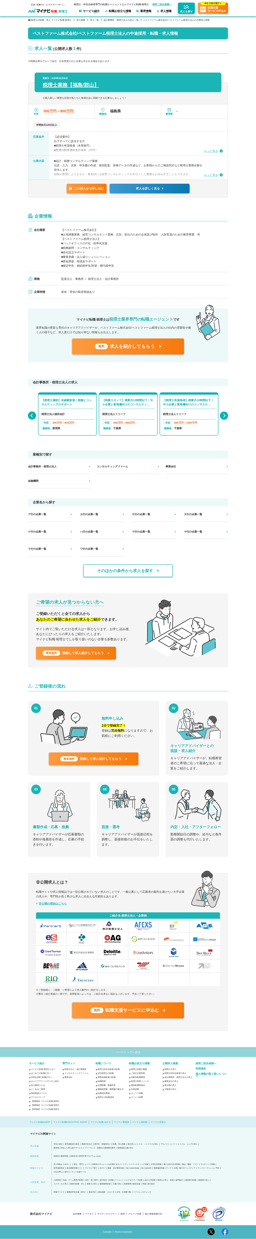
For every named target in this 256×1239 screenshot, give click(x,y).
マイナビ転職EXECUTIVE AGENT (70, 1122)
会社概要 (77, 1214)
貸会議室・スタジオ (106, 1192)
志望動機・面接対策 (107, 1085)
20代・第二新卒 (91, 1180)
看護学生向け (86, 1144)
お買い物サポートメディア (184, 1168)
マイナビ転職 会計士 (100, 1122)
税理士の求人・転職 (165, 1180)
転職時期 (102, 1081)
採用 (122, 1214)
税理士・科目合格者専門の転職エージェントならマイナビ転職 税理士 (111, 4)
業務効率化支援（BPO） (77, 1192)
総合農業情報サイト (75, 1168)
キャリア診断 (137, 1093)
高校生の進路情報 (61, 1156)
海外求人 (131, 1144)
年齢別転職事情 (138, 1077)
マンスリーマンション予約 (208, 1168)
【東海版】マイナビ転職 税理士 (45, 1109)
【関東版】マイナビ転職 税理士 (45, 1101)
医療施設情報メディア (163, 1168)
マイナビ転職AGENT (39, 1122)
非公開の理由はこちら (53, 903)
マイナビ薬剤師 (140, 1122)
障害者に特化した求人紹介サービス (68, 1148)
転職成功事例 (104, 1093)
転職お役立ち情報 (139, 1063)
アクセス (89, 1214)
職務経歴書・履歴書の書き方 (111, 1089)
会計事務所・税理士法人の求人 (178, 1077)
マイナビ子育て (91, 1168)
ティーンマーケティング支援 (136, 1164)
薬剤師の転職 (190, 1180)
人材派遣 (57, 1180)
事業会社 (68, 1077)
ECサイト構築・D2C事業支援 (112, 1168)
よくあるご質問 (38, 1089)
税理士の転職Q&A (106, 1097)
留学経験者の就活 (72, 1144)
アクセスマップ (38, 1097)
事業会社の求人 (171, 1081)
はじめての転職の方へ (41, 1073)
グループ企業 (134, 1214)
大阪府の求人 (170, 1089)
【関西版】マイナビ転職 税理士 (45, 1105)
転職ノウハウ (103, 1063)
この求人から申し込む (86, 188)
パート (174, 1144)
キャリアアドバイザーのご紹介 (45, 1081)
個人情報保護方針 (153, 1214)
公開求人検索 (170, 1063)
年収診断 (135, 1089)
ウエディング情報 (207, 1164)
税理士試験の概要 (139, 1069)
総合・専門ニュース (82, 1164)
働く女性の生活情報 (172, 1164)
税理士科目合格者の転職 (109, 1069)
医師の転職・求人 (77, 1184)
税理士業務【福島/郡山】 (71, 85)
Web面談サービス (39, 1093)
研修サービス (59, 1192)
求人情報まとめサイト (63, 1164)
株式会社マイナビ (41, 1213)
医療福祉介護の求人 (125, 1148)
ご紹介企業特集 (138, 1073)
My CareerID (146, 1168)
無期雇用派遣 (105, 1184)
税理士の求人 (170, 1069)
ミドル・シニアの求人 (189, 1144)
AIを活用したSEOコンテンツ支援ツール (70, 1172)
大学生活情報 (156, 1164)
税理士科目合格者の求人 (175, 1073)
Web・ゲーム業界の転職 (73, 1180)
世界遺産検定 (59, 1168)
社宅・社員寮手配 (124, 1192)
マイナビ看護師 (121, 1122)
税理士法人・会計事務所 (75, 1069)
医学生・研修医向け (102, 1144)
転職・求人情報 (119, 1144)
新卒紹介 (103, 1180)
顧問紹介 (179, 1180)
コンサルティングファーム (76, 1073)
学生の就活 (58, 1144)
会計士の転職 (149, 1180)
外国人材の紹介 (148, 1184)
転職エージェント (116, 1180)
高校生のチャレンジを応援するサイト (107, 1164)
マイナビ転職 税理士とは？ (43, 1069)
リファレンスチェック (142, 1192)
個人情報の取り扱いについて (211, 1075)
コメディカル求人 (61, 1184)
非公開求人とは (38, 1085)
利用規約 (201, 1068)
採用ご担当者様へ (162, 4)
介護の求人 (117, 1184)
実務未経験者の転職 (107, 1077)
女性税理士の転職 (106, 1073)
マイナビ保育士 (158, 1122)
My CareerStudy (132, 1168)
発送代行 (92, 1192)
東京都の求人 (170, 1085)
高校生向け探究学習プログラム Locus (85, 1156)
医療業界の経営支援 (132, 1184)
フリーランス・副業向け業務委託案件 (100, 1148)
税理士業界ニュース (140, 1081)
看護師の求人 (203, 1180)
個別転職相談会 (138, 1085)
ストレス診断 (137, 1097)
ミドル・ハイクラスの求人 (148, 1144)
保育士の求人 (92, 1184)
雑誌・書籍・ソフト (190, 1164)
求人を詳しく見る (149, 188)
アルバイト (165, 1144)
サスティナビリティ (107, 1214)
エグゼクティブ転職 (134, 1180)
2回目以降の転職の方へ (41, 1077)
